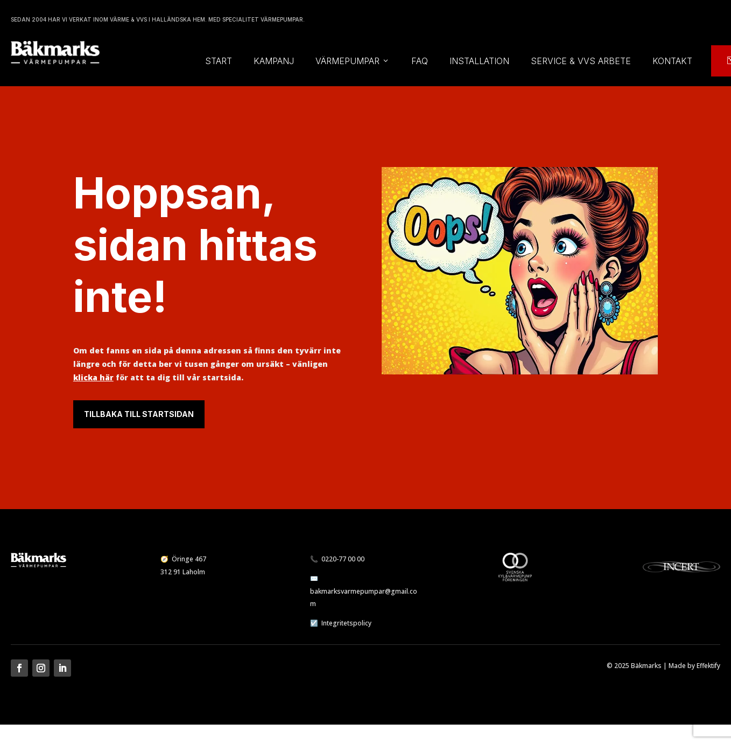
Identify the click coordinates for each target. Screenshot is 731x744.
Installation (479, 60)
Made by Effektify (694, 665)
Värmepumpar (352, 61)
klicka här (93, 377)
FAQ (419, 60)
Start (218, 60)
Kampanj (274, 60)
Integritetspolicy (346, 623)
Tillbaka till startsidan (139, 414)
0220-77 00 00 (342, 559)
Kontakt (672, 60)
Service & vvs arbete (581, 60)
